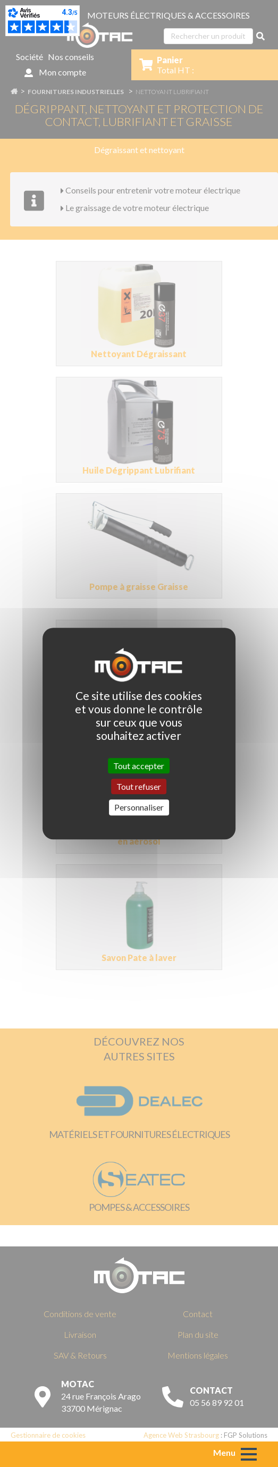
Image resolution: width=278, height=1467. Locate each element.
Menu (224, 1452)
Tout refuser (138, 786)
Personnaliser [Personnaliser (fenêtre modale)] (139, 808)
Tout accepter (138, 766)
